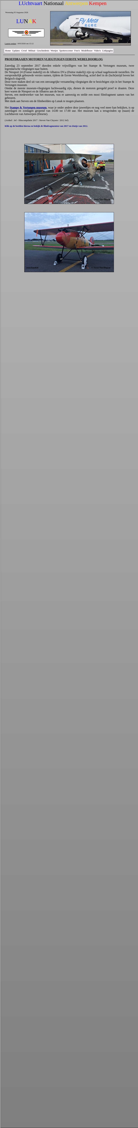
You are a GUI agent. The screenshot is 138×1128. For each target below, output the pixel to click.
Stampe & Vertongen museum (28, 107)
